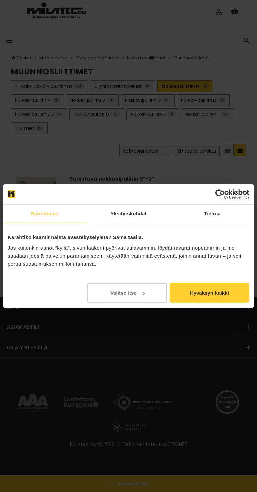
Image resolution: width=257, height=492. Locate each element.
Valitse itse (127, 293)
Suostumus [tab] (45, 213)
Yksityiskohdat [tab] (128, 213)
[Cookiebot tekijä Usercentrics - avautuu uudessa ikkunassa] (220, 194)
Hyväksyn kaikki (209, 293)
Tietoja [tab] (212, 213)
